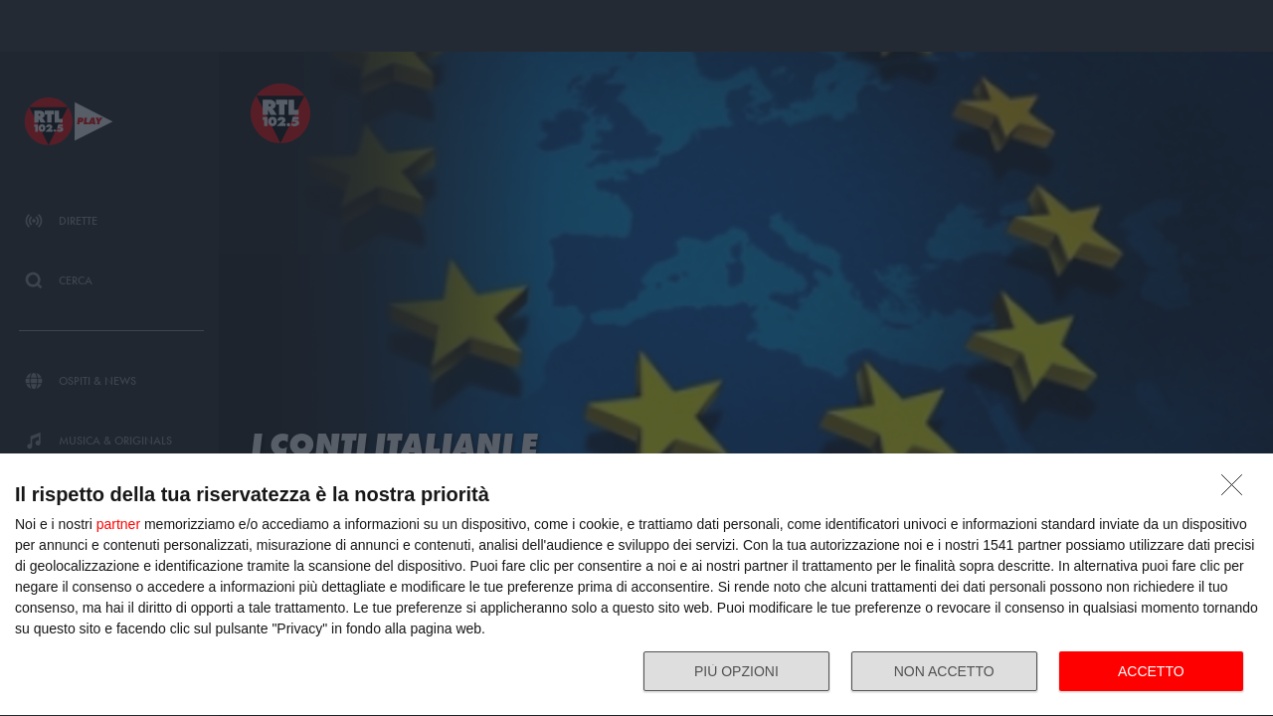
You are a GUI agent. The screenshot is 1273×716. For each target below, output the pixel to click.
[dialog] (636, 585)
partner (118, 524)
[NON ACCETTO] (1237, 490)
